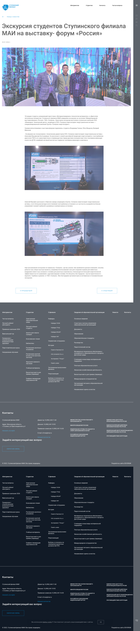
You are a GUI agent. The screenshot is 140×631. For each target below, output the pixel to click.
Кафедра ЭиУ (55, 500)
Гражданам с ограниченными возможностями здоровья (7, 505)
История (51, 509)
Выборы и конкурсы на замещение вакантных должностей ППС (56, 544)
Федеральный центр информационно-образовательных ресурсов (120, 595)
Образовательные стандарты (84, 502)
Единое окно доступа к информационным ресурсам (117, 584)
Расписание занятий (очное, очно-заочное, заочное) (33, 519)
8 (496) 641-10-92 (50, 588)
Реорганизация (53, 538)
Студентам (89, 5)
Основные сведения (81, 483)
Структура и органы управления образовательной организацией (85, 488)
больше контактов (44, 601)
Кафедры (51, 483)
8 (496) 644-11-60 (50, 584)
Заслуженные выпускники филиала (57, 532)
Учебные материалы (33, 532)
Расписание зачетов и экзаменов (33, 513)
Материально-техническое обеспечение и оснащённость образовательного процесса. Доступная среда (89, 517)
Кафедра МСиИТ (56, 496)
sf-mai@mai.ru (47, 597)
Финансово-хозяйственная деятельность (88, 534)
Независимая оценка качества (84, 554)
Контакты (102, 5)
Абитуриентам (74, 5)
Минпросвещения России (79, 589)
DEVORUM (127, 627)
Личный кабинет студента (31, 491)
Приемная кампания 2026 (11, 493)
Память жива (55, 527)
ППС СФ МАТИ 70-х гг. (57, 518)
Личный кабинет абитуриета (8, 488)
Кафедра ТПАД (55, 492)
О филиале (52, 476)
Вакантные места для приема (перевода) (33, 537)
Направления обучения (10, 516)
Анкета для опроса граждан (32, 498)
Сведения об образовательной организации (89, 476)
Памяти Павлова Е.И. (57, 514)
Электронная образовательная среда (32, 484)
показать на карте (8, 595)
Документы (78, 493)
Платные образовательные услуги (85, 530)
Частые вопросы (117, 5)
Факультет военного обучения (33, 527)
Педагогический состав (82, 511)
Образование (78, 498)
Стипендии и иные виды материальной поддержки (87, 524)
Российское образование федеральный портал (79, 599)
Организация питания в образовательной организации (88, 548)
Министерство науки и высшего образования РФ (81, 584)
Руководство (78, 507)
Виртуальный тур (8, 498)
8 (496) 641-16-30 (58, 593)
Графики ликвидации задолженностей (33, 543)
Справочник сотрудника (56, 505)
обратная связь (13, 613)
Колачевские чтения (33, 503)
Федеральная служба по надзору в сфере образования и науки (82, 594)
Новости (115, 476)
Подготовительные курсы (11, 512)
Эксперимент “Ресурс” (57, 523)
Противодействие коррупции (117, 600)
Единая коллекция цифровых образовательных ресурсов (117, 590)
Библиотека (30, 507)
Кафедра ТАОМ (55, 487)
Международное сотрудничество (85, 543)
